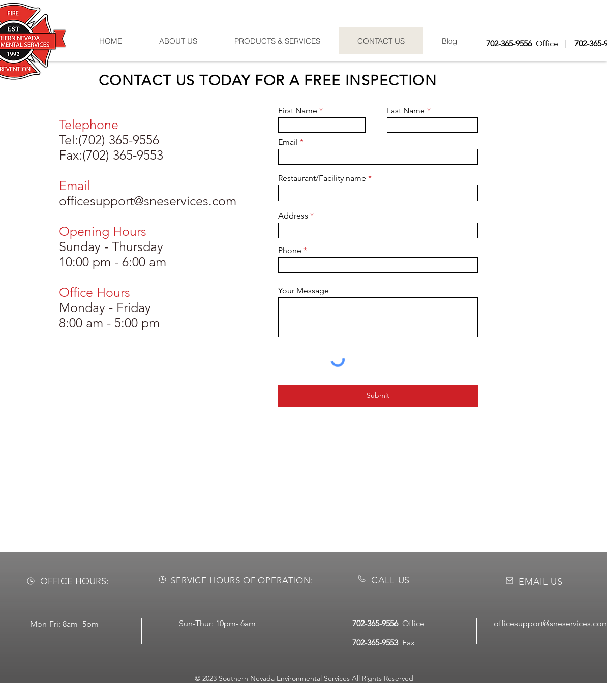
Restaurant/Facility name (322, 178)
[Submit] (378, 396)
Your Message (303, 291)
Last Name (406, 111)
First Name (297, 111)
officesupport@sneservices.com (147, 200)
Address (293, 216)
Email (288, 142)
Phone (289, 250)
